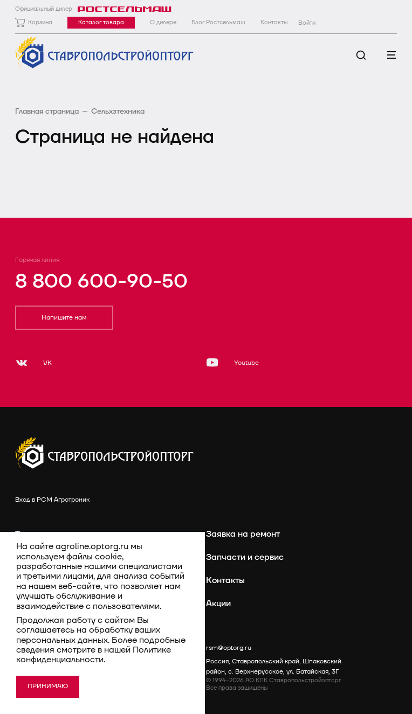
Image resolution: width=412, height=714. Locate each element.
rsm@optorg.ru (228, 648)
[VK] (33, 362)
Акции (218, 603)
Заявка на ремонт (243, 534)
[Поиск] (361, 55)
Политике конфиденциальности (93, 655)
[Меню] (391, 55)
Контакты (225, 580)
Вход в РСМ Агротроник (52, 499)
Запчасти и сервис (245, 557)
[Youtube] (232, 362)
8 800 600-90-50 (101, 281)
